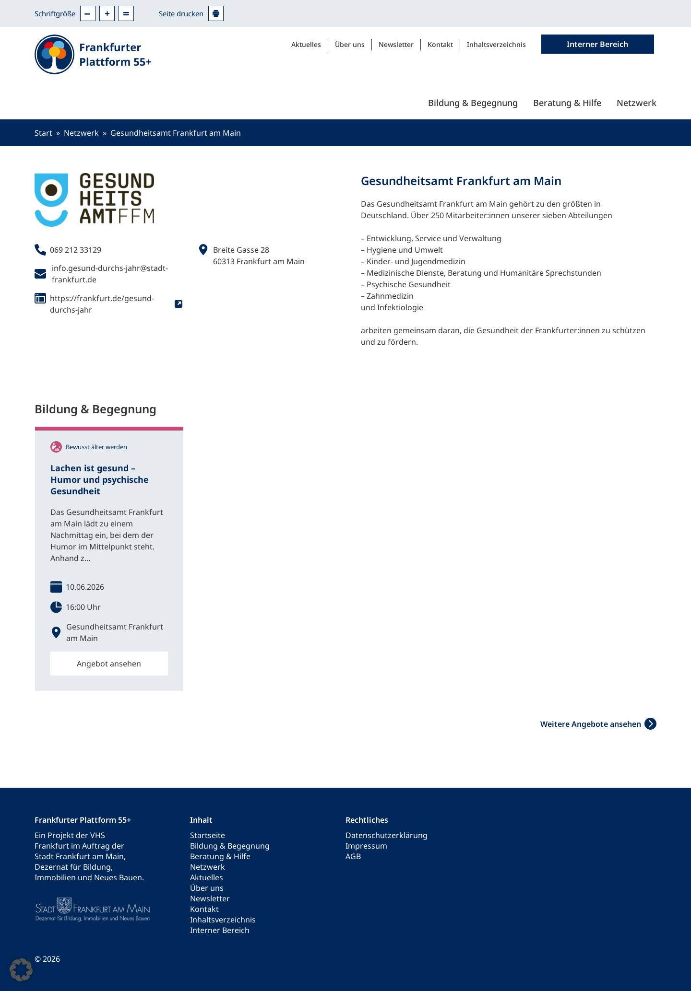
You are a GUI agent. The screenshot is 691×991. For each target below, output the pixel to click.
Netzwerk (636, 102)
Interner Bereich (220, 930)
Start (43, 133)
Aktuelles (306, 44)
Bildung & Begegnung (473, 102)
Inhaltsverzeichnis (496, 44)
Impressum (366, 845)
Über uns (350, 44)
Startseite (207, 835)
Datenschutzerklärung (387, 835)
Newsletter (396, 44)
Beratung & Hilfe (567, 102)
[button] (21, 970)
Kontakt (440, 44)
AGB (353, 856)
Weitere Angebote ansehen (590, 724)
